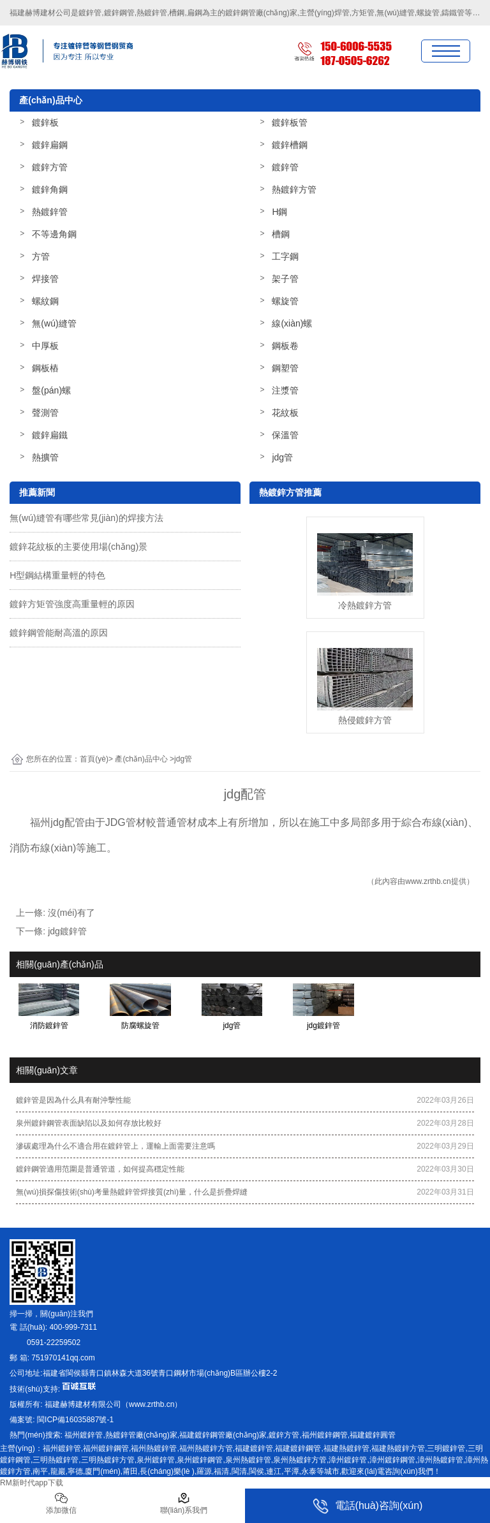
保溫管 (285, 435)
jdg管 (282, 457)
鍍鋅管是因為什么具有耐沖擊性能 (73, 1100)
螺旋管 (285, 301)
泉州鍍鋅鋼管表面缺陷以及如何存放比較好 (88, 1123)
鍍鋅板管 (290, 122)
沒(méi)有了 (71, 913)
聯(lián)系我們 (184, 1503)
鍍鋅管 (285, 167)
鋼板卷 (285, 346)
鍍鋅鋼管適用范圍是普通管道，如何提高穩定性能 (100, 1169)
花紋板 (285, 413)
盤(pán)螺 (51, 390)
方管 (41, 256)
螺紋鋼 (45, 301)
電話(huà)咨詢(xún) (368, 1506)
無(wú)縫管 (54, 323)
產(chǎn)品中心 (141, 758)
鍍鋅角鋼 (50, 189)
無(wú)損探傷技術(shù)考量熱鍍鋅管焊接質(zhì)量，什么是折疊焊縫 (132, 1192)
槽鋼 (281, 234)
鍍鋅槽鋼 (290, 145)
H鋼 (279, 212)
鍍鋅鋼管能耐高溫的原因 (59, 633)
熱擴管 (45, 457)
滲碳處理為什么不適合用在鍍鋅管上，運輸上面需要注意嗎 (115, 1146)
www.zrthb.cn (427, 881)
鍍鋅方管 (50, 167)
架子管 (285, 279)
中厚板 (45, 346)
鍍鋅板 (45, 122)
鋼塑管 (285, 368)
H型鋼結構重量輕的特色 (57, 575)
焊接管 (45, 279)
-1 (74, 1419)
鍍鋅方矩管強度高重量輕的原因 (72, 604)
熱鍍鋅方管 (294, 189)
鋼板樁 (45, 368)
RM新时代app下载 (31, 1482)
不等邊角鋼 (54, 234)
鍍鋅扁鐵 (50, 435)
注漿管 (285, 390)
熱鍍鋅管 (50, 212)
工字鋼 (285, 256)
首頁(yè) (94, 758)
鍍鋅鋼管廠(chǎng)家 (261, 12)
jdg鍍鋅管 (67, 931)
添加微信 (61, 1503)
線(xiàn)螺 (292, 323)
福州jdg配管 (57, 822)
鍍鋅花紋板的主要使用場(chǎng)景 (78, 546)
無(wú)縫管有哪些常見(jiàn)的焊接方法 (86, 518)
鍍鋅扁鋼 (50, 145)
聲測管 (45, 413)
